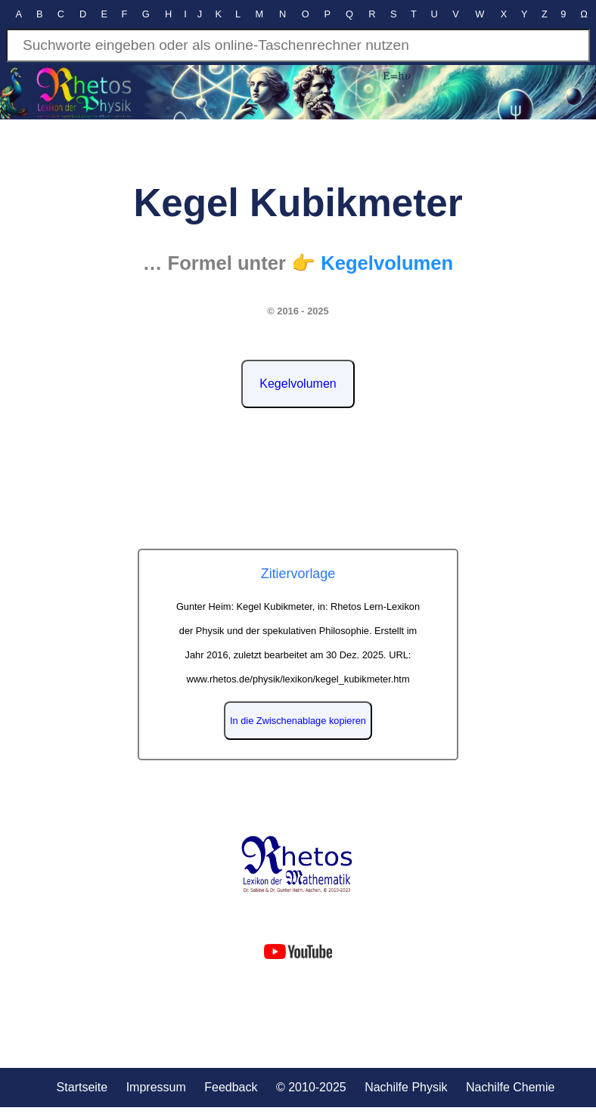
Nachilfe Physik (406, 1087)
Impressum (156, 1087)
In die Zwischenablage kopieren (298, 720)
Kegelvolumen (297, 383)
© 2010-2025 (311, 1087)
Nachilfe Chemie (510, 1087)
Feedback (230, 1087)
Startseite (82, 1087)
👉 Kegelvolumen (372, 263)
